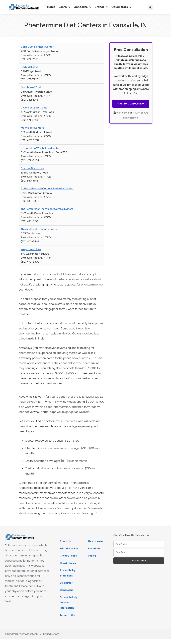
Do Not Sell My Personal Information (68, 602)
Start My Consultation (130, 103)
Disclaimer (66, 582)
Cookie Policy (68, 563)
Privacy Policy (68, 555)
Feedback (94, 548)
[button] (150, 7)
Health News (95, 541)
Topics (92, 555)
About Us (65, 541)
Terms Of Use (67, 615)
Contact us (66, 590)
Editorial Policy (69, 548)
